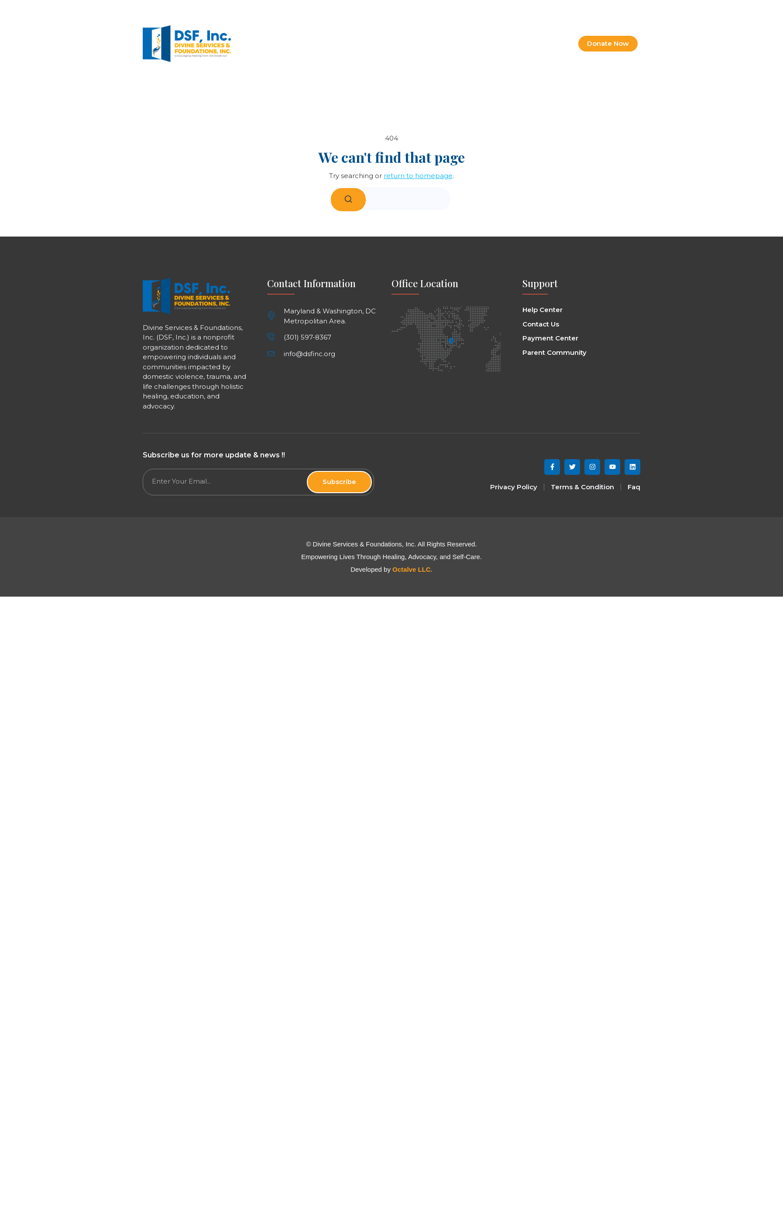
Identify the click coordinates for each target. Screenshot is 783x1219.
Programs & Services (421, 44)
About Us (358, 44)
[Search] (348, 200)
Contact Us (544, 44)
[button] (632, 9)
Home (319, 44)
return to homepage (418, 176)
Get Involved (491, 44)
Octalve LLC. (412, 569)
